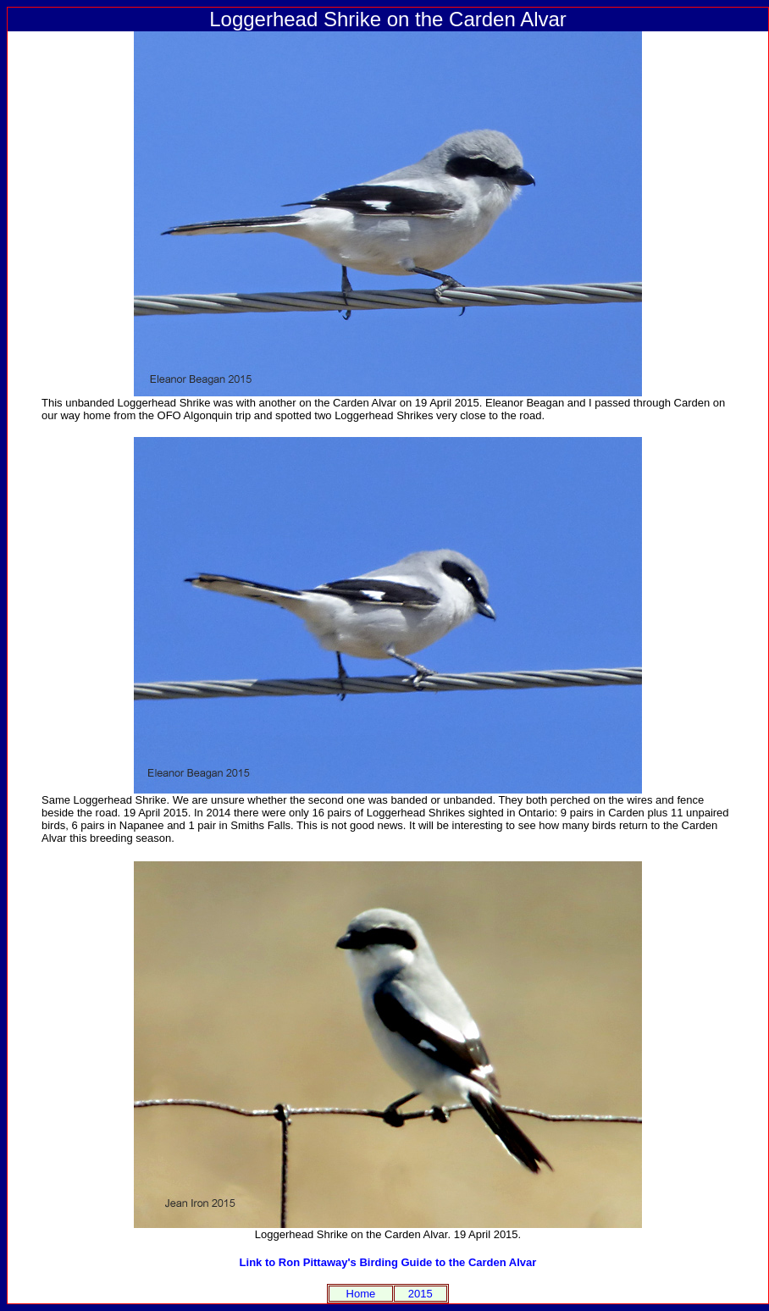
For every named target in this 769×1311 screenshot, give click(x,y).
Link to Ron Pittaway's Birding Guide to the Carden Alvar (388, 1262)
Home (361, 1293)
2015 (420, 1293)
